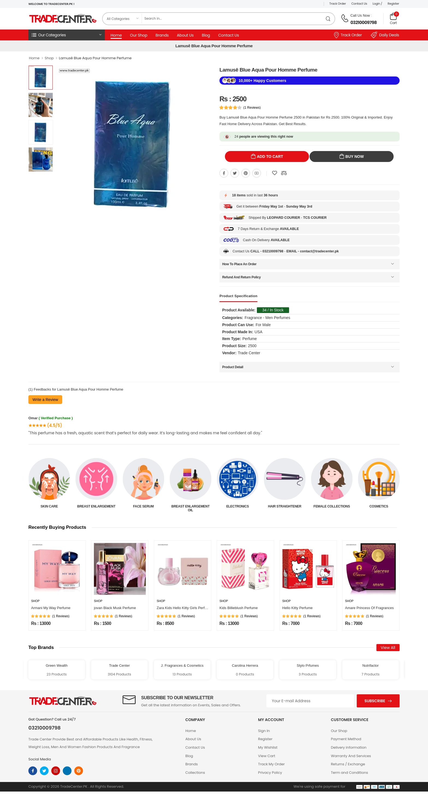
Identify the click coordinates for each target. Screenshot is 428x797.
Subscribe (374, 701)
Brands (162, 35)
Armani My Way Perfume (50, 608)
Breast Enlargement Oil (237, 508)
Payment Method (346, 739)
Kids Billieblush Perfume (238, 608)
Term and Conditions (349, 772)
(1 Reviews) (252, 107)
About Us (185, 35)
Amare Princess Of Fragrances (369, 608)
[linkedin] (67, 770)
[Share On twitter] (234, 173)
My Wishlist (268, 747)
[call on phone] (345, 18)
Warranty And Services (351, 755)
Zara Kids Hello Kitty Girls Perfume (184, 608)
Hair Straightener (331, 506)
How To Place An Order (239, 264)
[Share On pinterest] (245, 173)
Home (116, 35)
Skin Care (96, 506)
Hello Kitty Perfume (297, 608)
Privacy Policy (270, 772)
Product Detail (232, 367)
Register (393, 3)
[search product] (328, 18)
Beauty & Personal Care (49, 508)
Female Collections (379, 506)
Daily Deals (385, 35)
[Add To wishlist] (274, 173)
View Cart (266, 755)
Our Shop (138, 35)
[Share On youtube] (256, 173)
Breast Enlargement (143, 506)
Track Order (337, 3)
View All (388, 647)
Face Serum (190, 506)
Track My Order (271, 764)
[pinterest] (78, 770)
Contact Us (359, 3)
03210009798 (363, 22)
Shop (49, 58)
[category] (122, 19)
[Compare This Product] (283, 173)
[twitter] (44, 770)
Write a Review (45, 399)
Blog (206, 35)
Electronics (284, 506)
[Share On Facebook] (223, 173)
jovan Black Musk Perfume (115, 608)
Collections (195, 772)
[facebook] (32, 770)
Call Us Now (360, 15)
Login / (377, 3)
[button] (66, 34)
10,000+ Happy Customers (262, 80)
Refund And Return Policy (241, 277)
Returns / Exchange (348, 764)
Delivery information (348, 747)
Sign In (264, 730)
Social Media (39, 759)
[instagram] (55, 770)
